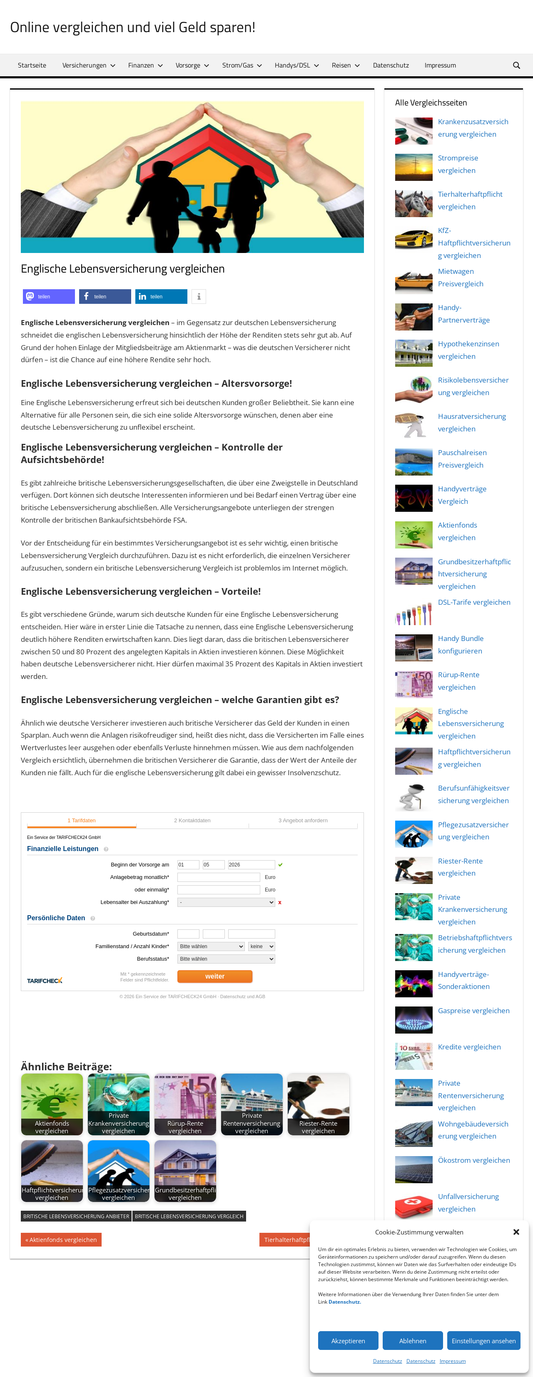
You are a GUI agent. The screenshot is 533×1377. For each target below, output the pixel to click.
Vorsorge (192, 65)
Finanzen (145, 65)
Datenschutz (387, 1360)
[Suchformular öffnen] (517, 65)
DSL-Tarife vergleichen (474, 602)
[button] (516, 1232)
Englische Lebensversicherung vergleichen (471, 723)
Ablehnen (412, 1341)
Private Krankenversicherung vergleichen (472, 909)
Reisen (346, 65)
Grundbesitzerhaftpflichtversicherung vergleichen (474, 574)
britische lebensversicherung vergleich (189, 1216)
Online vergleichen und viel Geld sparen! (134, 26)
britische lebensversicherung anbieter (76, 1216)
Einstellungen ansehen (484, 1341)
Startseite (32, 65)
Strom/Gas (242, 65)
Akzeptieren (348, 1341)
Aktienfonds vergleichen (63, 1240)
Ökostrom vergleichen (474, 1160)
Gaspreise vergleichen (474, 1010)
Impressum (453, 1360)
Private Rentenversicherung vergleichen (471, 1095)
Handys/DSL (297, 65)
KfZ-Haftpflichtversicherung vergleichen (474, 242)
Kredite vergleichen (469, 1047)
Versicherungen (89, 65)
